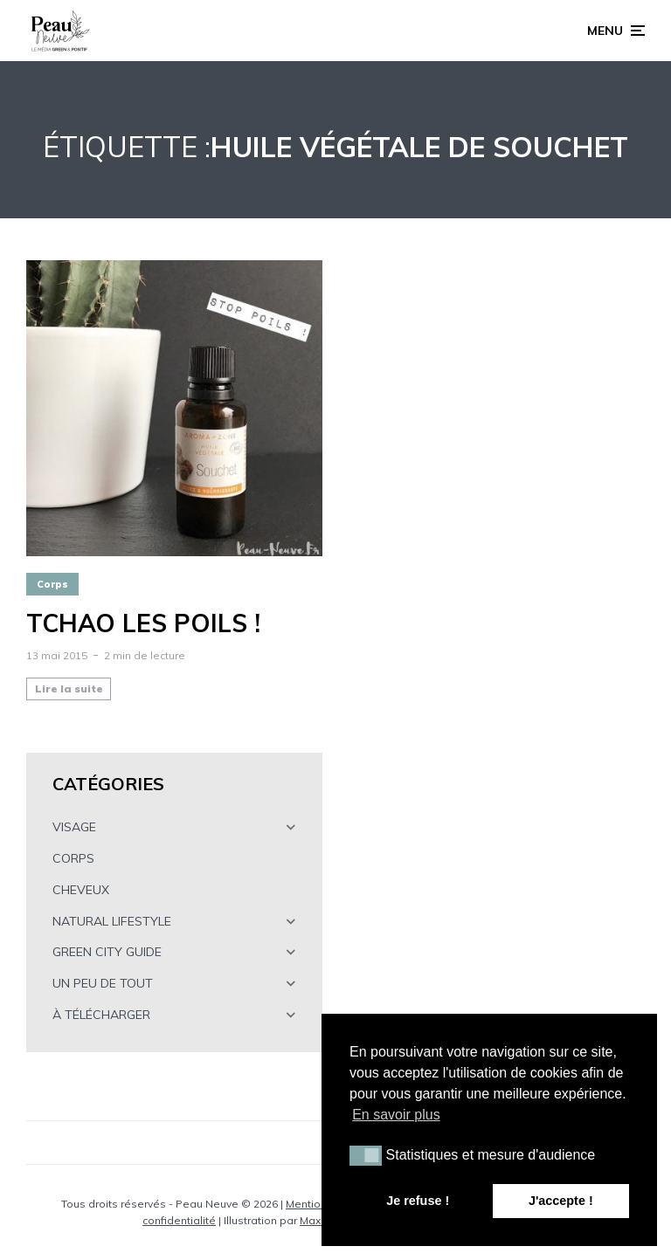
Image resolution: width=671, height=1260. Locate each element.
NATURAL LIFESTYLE (111, 921)
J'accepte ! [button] (561, 1201)
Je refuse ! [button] (417, 1201)
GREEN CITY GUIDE (107, 952)
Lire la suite (69, 688)
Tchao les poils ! (143, 623)
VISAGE (74, 827)
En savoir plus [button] (396, 1114)
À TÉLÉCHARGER (101, 1014)
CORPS (73, 858)
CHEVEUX (80, 890)
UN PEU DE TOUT (102, 983)
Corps (52, 584)
